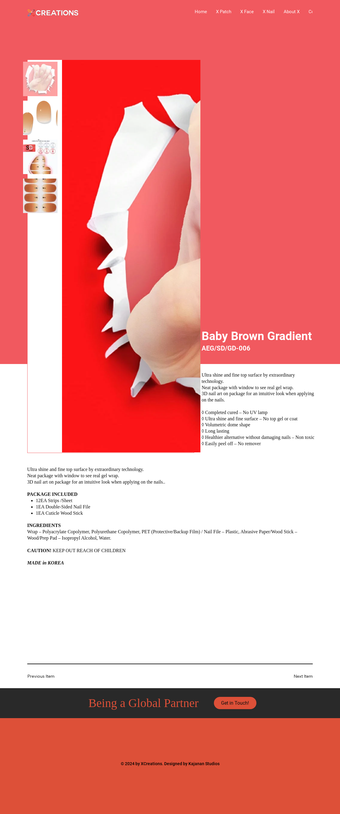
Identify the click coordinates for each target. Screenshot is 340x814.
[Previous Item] (45, 676)
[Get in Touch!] (235, 703)
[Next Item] (295, 676)
